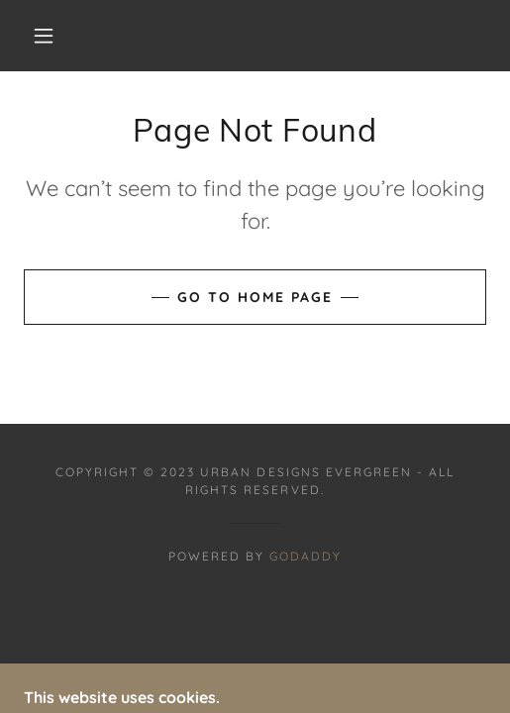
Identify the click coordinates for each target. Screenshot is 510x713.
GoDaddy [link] (305, 556)
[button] (47, 35)
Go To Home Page (255, 297)
